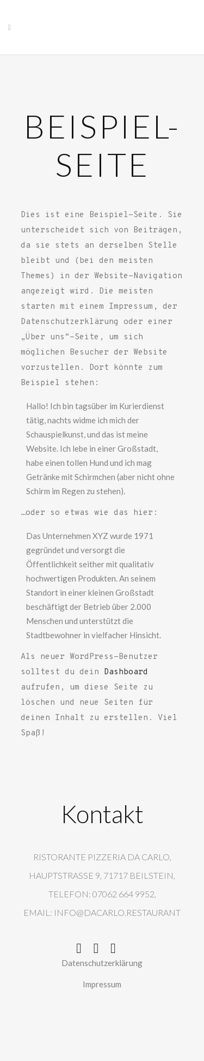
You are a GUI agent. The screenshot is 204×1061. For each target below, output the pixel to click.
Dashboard (126, 672)
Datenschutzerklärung (102, 963)
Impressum (102, 984)
